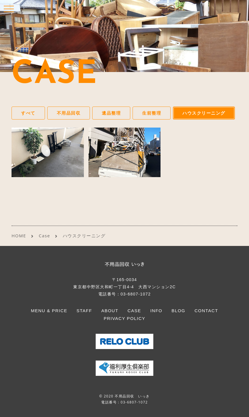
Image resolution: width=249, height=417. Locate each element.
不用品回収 (69, 113)
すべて (28, 113)
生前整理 (151, 113)
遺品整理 (111, 113)
